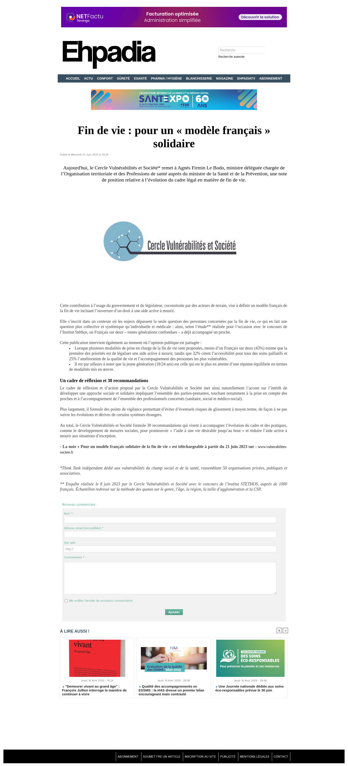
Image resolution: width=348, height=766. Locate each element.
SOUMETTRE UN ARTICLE (152, 757)
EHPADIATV (246, 78)
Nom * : (69, 514)
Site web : (70, 543)
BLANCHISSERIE (199, 78)
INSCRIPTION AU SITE (193, 757)
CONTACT (280, 757)
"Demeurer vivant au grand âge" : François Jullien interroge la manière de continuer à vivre (94, 690)
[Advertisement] (174, 724)
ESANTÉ (141, 78)
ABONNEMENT (270, 78)
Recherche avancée (231, 57)
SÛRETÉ (124, 78)
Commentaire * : (75, 557)
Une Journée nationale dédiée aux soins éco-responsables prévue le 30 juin (249, 689)
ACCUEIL (73, 78)
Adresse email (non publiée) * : (84, 528)
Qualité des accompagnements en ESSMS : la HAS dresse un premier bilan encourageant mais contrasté (171, 690)
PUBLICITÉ (223, 757)
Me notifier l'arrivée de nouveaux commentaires (101, 601)
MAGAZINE (225, 78)
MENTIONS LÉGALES (251, 757)
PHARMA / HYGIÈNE (167, 78)
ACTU (89, 78)
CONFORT (105, 78)
